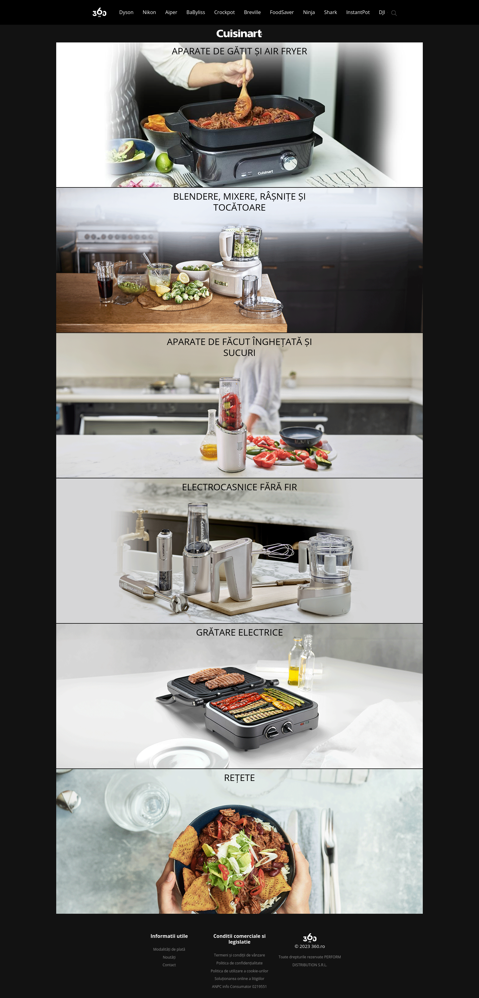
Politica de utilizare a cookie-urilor (240, 971)
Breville (252, 12)
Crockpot (224, 12)
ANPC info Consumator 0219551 (239, 986)
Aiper (171, 12)
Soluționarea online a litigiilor (240, 978)
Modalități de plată (169, 949)
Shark (330, 12)
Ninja (309, 12)
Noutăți (169, 957)
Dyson (126, 12)
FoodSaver (282, 12)
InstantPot (358, 12)
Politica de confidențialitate (239, 963)
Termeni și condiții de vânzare (239, 955)
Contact (169, 964)
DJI (382, 12)
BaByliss (195, 12)
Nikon (149, 12)
